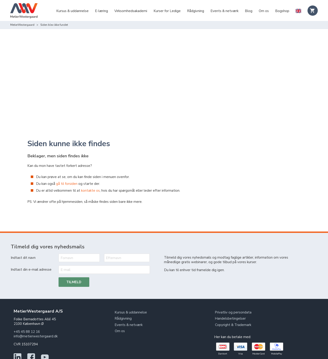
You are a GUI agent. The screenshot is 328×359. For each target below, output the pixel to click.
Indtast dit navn (23, 244)
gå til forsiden (66, 170)
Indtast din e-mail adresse (31, 256)
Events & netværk (224, 11)
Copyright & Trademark (233, 311)
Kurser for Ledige (167, 11)
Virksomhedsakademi (130, 11)
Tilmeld (74, 269)
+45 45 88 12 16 (27, 318)
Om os (264, 11)
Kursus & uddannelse (72, 11)
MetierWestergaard (22, 25)
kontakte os (90, 177)
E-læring (101, 11)
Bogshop (282, 11)
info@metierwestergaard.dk (36, 323)
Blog (248, 11)
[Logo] (24, 11)
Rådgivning (195, 11)
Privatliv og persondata (233, 299)
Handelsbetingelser (230, 305)
